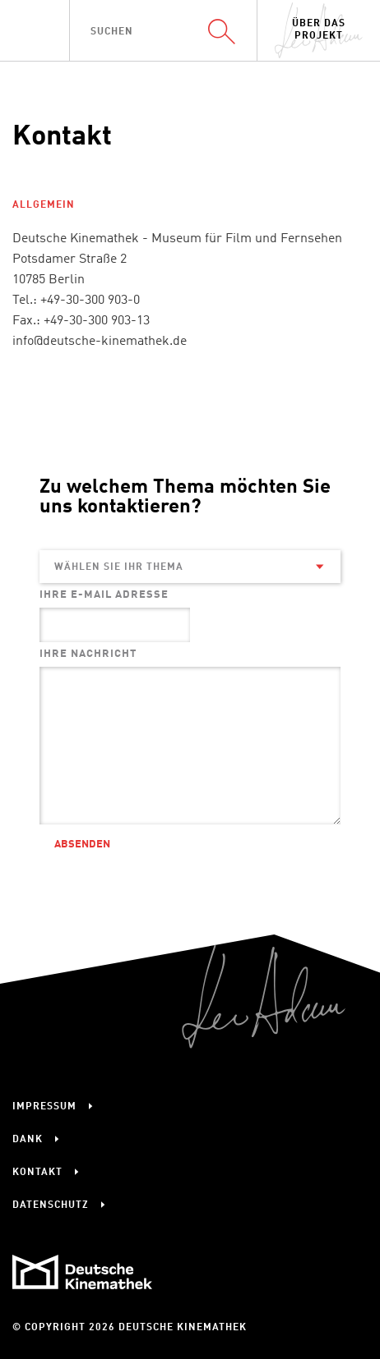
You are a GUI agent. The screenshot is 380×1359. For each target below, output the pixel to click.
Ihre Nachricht (88, 654)
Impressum (44, 1107)
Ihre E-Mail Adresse (104, 595)
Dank (27, 1140)
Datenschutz (50, 1205)
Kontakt (37, 1173)
